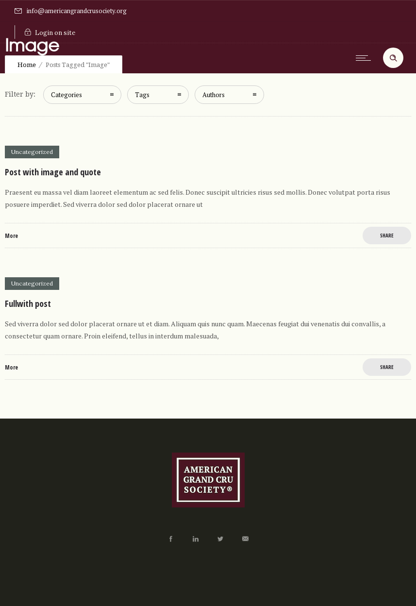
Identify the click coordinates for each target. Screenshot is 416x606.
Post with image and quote (53, 172)
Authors (213, 94)
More (11, 236)
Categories (66, 94)
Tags (142, 94)
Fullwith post (28, 303)
